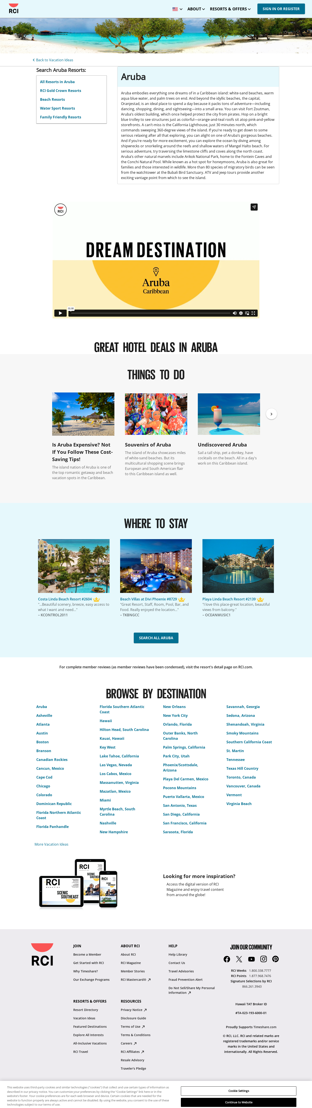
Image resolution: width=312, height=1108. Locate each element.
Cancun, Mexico (50, 768)
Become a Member (87, 954)
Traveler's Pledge (133, 1068)
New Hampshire (114, 832)
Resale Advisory (132, 1060)
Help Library (178, 954)
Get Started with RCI (88, 963)
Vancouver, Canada (243, 786)
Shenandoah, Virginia (245, 724)
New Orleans (174, 706)
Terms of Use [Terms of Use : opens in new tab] (133, 1026)
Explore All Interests (88, 1035)
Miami (105, 800)
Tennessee (235, 759)
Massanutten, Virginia (119, 782)
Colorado (44, 794)
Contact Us (177, 963)
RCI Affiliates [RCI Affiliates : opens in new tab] (132, 1052)
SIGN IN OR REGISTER (281, 8)
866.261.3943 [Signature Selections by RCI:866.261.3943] (252, 986)
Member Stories (133, 971)
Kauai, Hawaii (112, 738)
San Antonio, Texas (180, 805)
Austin (42, 733)
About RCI (128, 954)
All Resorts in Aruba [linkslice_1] (57, 81)
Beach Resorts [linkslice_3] (52, 99)
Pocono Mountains (179, 787)
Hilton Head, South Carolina (124, 729)
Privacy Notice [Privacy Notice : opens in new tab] (134, 1010)
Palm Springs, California (184, 747)
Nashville (108, 823)
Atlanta (43, 724)
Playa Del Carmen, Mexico (185, 779)
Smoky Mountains (242, 733)
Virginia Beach (239, 803)
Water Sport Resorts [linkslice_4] (57, 108)
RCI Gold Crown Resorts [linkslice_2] (60, 90)
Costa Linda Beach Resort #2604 (65, 599)
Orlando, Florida (177, 724)
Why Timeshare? (85, 971)
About (194, 8)
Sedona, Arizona (240, 715)
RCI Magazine (131, 963)
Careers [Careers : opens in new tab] (129, 1043)
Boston (42, 742)
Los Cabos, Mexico (115, 773)
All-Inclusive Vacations (90, 1043)
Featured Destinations (90, 1026)
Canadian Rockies (52, 759)
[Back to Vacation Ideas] (52, 59)
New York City (175, 715)
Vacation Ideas (84, 1018)
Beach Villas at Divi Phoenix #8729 (148, 599)
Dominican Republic (54, 803)
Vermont (234, 794)
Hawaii (106, 720)
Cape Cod (44, 777)
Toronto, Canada (241, 777)
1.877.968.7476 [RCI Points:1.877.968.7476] (260, 976)
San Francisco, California (185, 823)
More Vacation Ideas (51, 844)
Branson (43, 750)
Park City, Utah (176, 756)
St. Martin (235, 750)
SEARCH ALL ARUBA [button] (156, 637)
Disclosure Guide (133, 1018)
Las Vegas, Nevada (116, 764)
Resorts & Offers (228, 8)
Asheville (44, 715)
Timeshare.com (264, 1027)
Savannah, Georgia (243, 706)
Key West (108, 747)
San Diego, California (181, 814)
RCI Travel (80, 1052)
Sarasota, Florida (178, 832)
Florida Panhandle (52, 826)
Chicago (43, 786)
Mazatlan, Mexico (115, 791)
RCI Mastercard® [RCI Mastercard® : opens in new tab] (136, 979)
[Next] (271, 413)
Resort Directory (85, 1010)
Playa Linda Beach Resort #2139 (229, 599)
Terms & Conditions (135, 1035)
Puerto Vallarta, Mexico (183, 796)
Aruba (41, 706)
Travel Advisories (181, 971)
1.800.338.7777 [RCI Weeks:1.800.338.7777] (260, 970)
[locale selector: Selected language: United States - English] (176, 8)
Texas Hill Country (242, 768)
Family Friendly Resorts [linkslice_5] (60, 117)
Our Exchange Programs (91, 979)
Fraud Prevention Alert (186, 979)
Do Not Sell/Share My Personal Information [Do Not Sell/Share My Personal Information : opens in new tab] (192, 990)
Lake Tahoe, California (119, 756)
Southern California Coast (249, 742)
